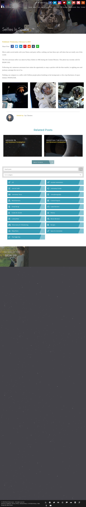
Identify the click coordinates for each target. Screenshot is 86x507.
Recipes (53, 225)
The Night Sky (16, 237)
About (34, 7)
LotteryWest (15, 219)
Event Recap (15, 206)
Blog (78, 7)
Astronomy (56, 7)
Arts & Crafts (16, 188)
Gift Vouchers (64, 7)
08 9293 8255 (41, 3)
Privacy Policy (15, 503)
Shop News (15, 231)
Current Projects (55, 200)
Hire (51, 7)
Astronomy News (17, 194)
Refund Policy (23, 503)
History (53, 213)
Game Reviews (55, 206)
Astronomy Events (56, 188)
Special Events (45, 7)
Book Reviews (16, 200)
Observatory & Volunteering (20, 225)
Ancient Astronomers (57, 182)
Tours (39, 7)
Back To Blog (38, 162)
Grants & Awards (17, 213)
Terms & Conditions (6, 503)
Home (30, 7)
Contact (83, 7)
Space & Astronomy (56, 231)
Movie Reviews (55, 219)
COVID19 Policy (32, 503)
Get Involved (72, 7)
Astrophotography (56, 194)
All (13, 182)
